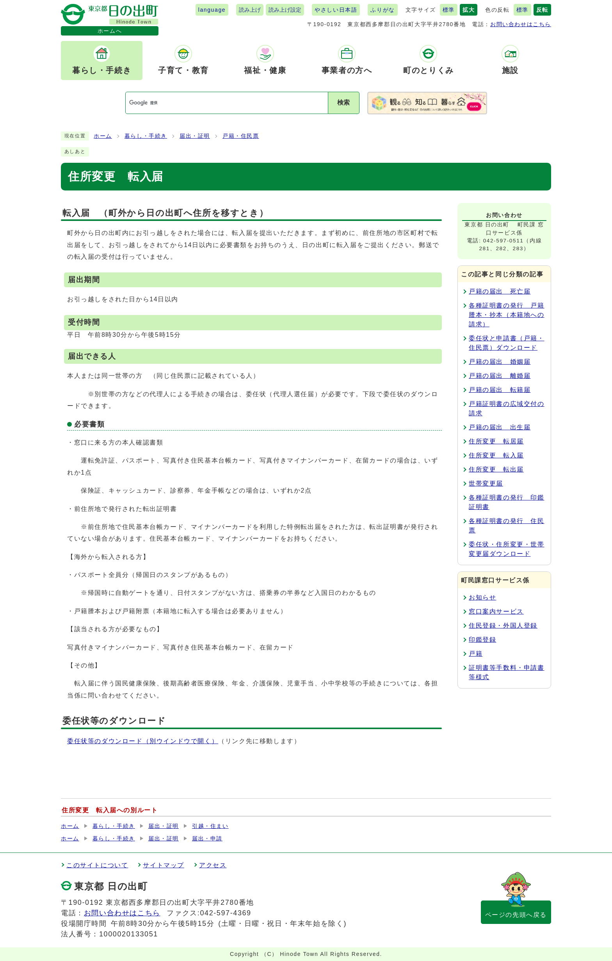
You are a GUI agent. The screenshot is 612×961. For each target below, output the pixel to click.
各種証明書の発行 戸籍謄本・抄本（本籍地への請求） (506, 314)
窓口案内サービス (496, 611)
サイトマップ (163, 865)
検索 (343, 102)
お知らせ (482, 597)
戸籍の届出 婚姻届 (499, 361)
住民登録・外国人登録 (503, 625)
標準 (449, 10)
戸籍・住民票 (240, 136)
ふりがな (382, 10)
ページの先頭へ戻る (516, 914)
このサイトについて (97, 865)
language (212, 10)
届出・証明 (195, 136)
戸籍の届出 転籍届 (499, 389)
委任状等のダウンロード (142, 741)
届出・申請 (207, 839)
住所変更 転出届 (496, 469)
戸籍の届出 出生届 (499, 427)
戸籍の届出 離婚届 (499, 375)
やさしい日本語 (336, 10)
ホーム (103, 136)
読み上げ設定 (285, 10)
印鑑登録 (482, 639)
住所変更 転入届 (496, 455)
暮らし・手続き (146, 136)
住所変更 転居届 (496, 441)
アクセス (212, 865)
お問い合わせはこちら (520, 24)
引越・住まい (210, 826)
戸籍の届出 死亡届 (499, 291)
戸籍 (475, 653)
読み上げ (250, 10)
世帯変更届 (486, 483)
